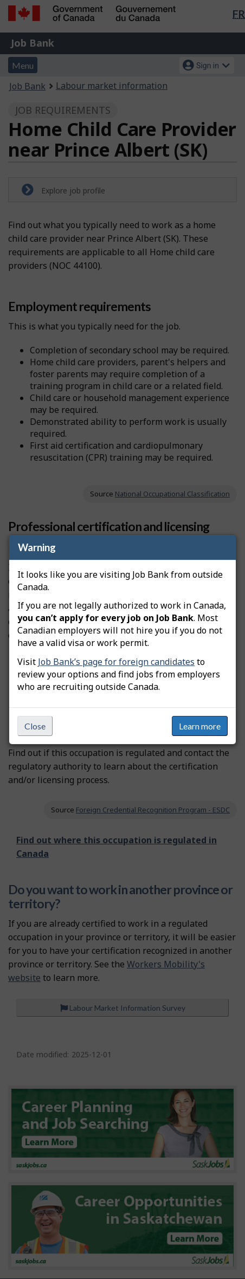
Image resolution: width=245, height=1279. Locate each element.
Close (35, 726)
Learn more (200, 726)
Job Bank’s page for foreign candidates (116, 662)
